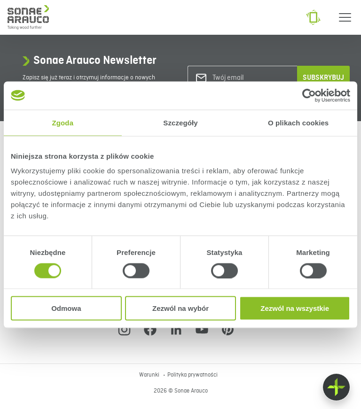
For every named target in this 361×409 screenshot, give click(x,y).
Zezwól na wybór (180, 308)
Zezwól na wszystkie (294, 308)
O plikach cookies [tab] (298, 122)
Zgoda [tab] (63, 122)
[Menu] (345, 17)
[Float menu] (336, 387)
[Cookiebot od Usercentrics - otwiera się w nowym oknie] (309, 95)
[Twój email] (251, 78)
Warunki (150, 375)
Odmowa (66, 308)
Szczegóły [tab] (180, 122)
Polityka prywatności (192, 375)
